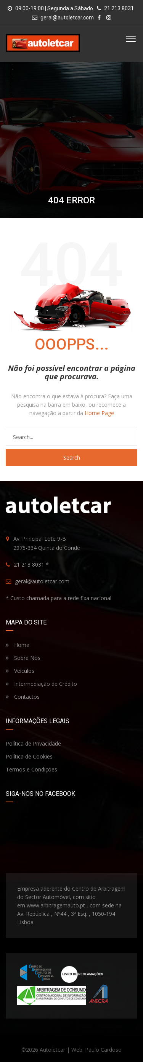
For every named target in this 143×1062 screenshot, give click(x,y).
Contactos (23, 696)
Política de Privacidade (33, 743)
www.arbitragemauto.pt (56, 905)
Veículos (20, 670)
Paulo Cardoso (103, 1049)
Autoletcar (52, 1049)
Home (17, 644)
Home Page (99, 413)
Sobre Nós (23, 657)
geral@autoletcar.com (67, 17)
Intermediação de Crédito (41, 683)
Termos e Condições (31, 769)
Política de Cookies (29, 756)
